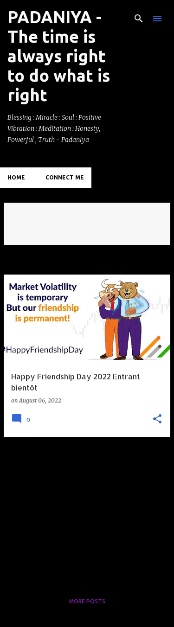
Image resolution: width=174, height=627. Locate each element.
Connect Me (64, 177)
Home (16, 177)
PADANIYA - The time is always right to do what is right (58, 55)
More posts (87, 601)
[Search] (138, 18)
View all (23, 236)
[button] (157, 419)
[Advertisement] (87, 509)
